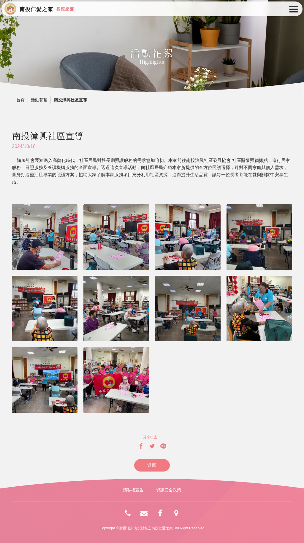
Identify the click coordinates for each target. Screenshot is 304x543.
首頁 (20, 100)
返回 (152, 465)
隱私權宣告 (133, 490)
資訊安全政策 (168, 490)
